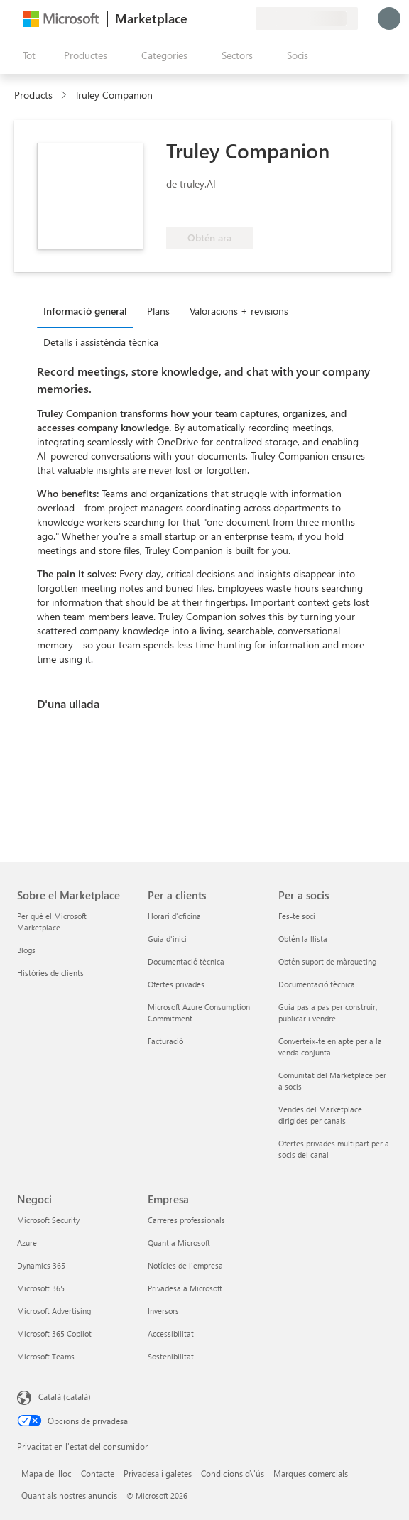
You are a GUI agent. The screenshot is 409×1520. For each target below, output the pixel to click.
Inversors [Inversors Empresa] (163, 1310)
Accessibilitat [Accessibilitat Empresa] (171, 1333)
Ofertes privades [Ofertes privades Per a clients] (176, 984)
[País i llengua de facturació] (307, 18)
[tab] (89, 310)
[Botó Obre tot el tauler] (26, 55)
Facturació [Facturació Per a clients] (165, 1041)
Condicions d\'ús (232, 1473)
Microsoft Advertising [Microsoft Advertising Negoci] (54, 1310)
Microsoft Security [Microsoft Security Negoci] (48, 1220)
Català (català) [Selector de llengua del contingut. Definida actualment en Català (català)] (64, 1396)
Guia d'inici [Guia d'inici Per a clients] (167, 938)
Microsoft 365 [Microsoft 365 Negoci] (41, 1288)
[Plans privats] (244, 18)
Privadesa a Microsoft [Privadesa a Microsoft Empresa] (185, 1288)
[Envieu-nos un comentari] (193, 18)
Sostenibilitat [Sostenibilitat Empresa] (171, 1356)
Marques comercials (310, 1473)
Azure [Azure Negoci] (27, 1242)
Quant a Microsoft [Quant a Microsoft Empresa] (179, 1242)
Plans (158, 310)
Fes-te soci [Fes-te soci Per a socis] (296, 916)
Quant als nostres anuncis (69, 1495)
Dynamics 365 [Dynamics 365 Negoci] (41, 1265)
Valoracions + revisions (239, 310)
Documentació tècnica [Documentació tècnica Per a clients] (186, 961)
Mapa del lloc (46, 1473)
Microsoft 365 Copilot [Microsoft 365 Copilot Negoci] (54, 1333)
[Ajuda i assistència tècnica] (210, 18)
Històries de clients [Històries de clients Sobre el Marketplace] (50, 972)
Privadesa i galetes (158, 1473)
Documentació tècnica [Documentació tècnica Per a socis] (316, 984)
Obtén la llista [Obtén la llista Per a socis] (302, 938)
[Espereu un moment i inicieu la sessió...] (389, 18)
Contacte (97, 1473)
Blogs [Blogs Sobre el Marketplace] (26, 950)
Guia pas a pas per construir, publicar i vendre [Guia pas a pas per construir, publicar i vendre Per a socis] (327, 1012)
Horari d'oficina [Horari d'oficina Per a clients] (174, 916)
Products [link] (33, 95)
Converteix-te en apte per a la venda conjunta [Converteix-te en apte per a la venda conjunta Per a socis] (330, 1047)
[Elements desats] (227, 18)
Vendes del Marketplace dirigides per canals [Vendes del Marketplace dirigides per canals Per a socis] (320, 1115)
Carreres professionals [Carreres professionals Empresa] (186, 1220)
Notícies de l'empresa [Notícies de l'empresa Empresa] (185, 1265)
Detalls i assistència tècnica (100, 342)
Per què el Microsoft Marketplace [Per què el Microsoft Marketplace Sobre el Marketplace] (52, 922)
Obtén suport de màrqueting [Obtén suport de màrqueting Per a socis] (327, 961)
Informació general (85, 310)
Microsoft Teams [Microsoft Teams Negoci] (46, 1356)
